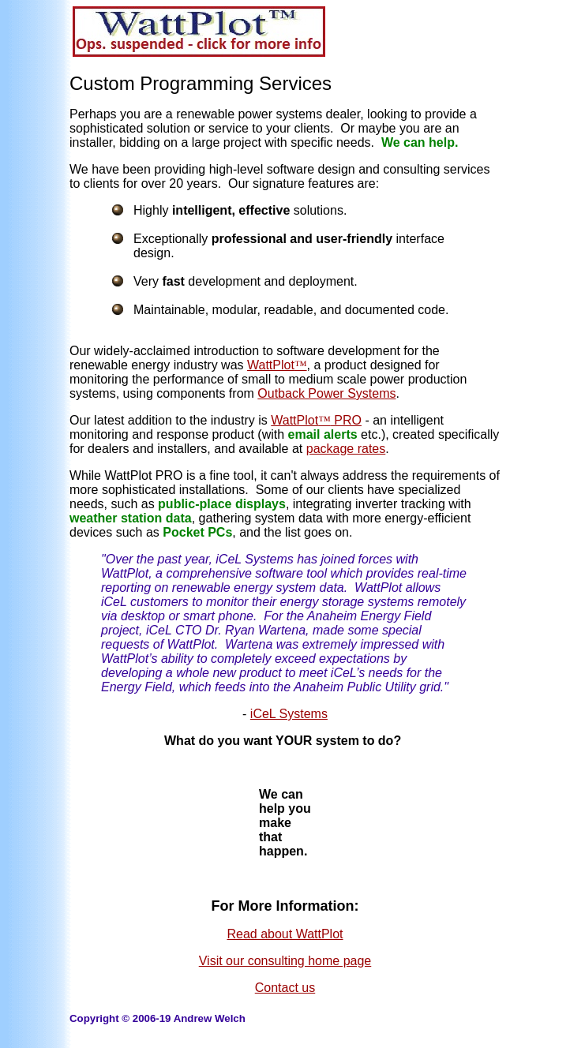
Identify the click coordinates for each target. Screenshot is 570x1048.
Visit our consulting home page (285, 961)
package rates (346, 448)
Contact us (285, 987)
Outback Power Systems (326, 393)
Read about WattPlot (285, 934)
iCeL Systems (289, 713)
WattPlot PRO (316, 420)
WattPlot (277, 365)
